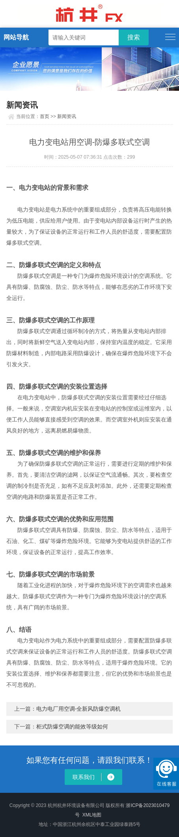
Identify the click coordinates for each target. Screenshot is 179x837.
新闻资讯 (66, 116)
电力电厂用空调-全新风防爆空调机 (78, 709)
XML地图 (92, 815)
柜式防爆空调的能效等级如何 (72, 726)
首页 (44, 116)
